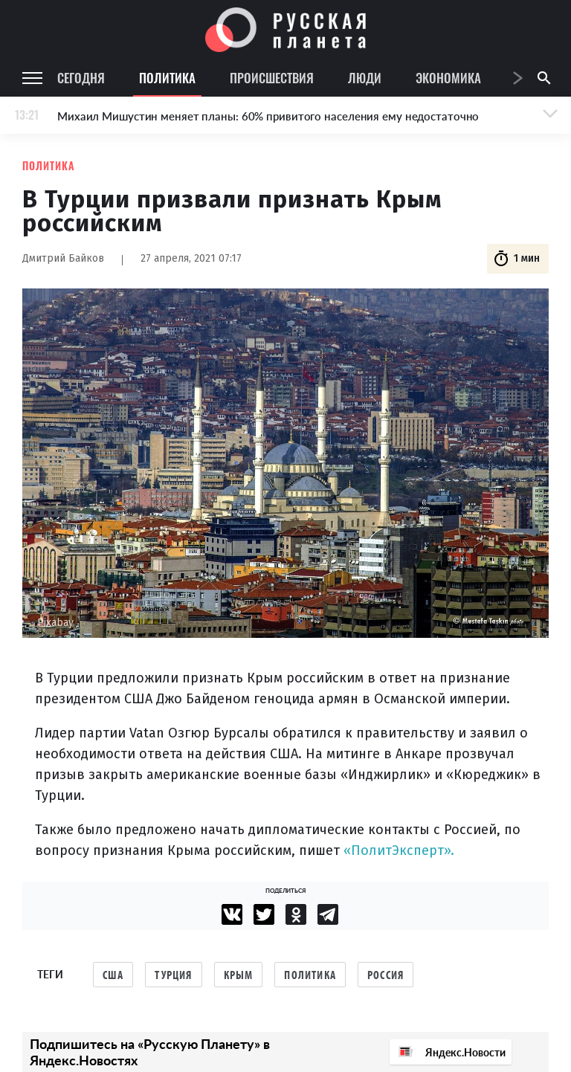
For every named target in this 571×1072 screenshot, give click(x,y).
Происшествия (272, 77)
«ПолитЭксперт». (398, 850)
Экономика (448, 77)
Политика (167, 77)
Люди (364, 77)
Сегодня (81, 77)
